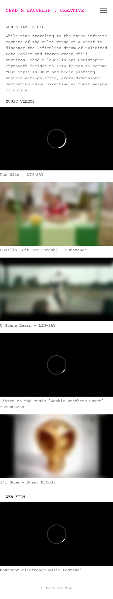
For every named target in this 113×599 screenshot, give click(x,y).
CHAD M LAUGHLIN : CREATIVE (45, 10)
